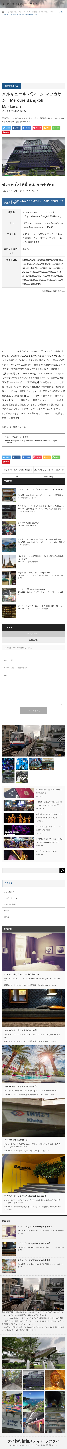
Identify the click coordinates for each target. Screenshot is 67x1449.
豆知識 (6, 917)
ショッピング (9, 892)
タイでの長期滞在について (29, 523)
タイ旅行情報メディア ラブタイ (33, 1441)
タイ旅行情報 (41, 118)
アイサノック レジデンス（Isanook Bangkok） (25, 1196)
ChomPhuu (26, 122)
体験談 (6, 911)
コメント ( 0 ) (33, 640)
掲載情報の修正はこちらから (53, 291)
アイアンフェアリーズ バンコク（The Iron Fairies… (40, 606)
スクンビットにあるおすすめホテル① (20, 1086)
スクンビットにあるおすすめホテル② (20, 1030)
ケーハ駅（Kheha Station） (16, 1140)
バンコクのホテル (53, 118)
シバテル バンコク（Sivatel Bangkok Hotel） (17, 471)
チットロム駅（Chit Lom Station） (32, 589)
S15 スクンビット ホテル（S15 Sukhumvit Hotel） (49, 471)
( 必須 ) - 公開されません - (16, 668)
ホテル (34, 498)
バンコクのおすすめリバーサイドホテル (21, 974)
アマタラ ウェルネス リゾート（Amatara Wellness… (40, 539)
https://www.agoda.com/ (14, 441)
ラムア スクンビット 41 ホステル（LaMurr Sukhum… (41, 506)
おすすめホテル (17, 118)
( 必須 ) (8, 660)
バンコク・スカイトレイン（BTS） (39, 1151)
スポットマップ (29, 118)
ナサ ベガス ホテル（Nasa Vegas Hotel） (35, 573)
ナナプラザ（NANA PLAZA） (46, 851)
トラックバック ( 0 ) (33, 634)
